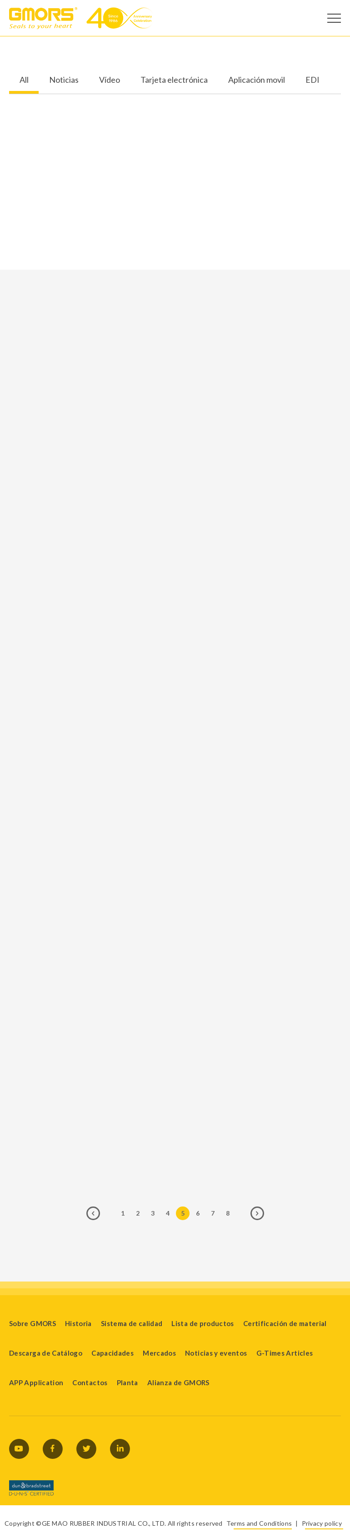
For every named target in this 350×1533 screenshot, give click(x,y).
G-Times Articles (284, 1353)
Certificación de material (285, 1323)
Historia (78, 1323)
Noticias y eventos (216, 1353)
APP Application (36, 1382)
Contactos (89, 1382)
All (24, 80)
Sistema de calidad (131, 1323)
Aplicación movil (256, 80)
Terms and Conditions (259, 1523)
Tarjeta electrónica (174, 80)
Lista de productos (202, 1323)
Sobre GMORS (32, 1323)
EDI (312, 80)
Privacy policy (322, 1523)
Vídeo (109, 80)
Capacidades (112, 1353)
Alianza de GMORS (178, 1382)
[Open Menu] (334, 18)
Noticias (64, 80)
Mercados (159, 1353)
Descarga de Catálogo (45, 1353)
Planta (127, 1382)
